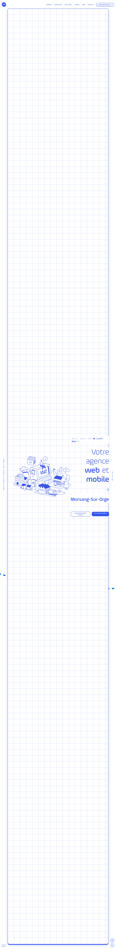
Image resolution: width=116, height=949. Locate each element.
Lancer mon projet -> (105, 4)
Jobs (83, 4)
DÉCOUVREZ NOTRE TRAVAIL (80, 514)
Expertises (58, 4)
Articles (90, 4)
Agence (77, 4)
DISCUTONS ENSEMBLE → (100, 514)
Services (49, 4)
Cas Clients (68, 4)
